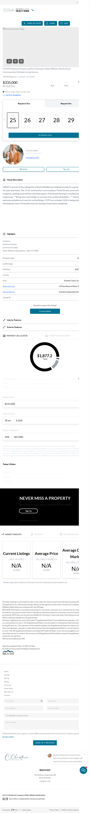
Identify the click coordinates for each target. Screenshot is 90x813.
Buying (6, 678)
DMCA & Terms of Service (70, 810)
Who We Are (8, 692)
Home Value (8, 688)
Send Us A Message (45, 743)
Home (6, 671)
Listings (6, 675)
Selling (6, 682)
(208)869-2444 (45, 781)
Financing (7, 685)
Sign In (81, 2)
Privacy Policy (54, 810)
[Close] (85, 790)
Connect (7, 695)
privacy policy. (8, 737)
